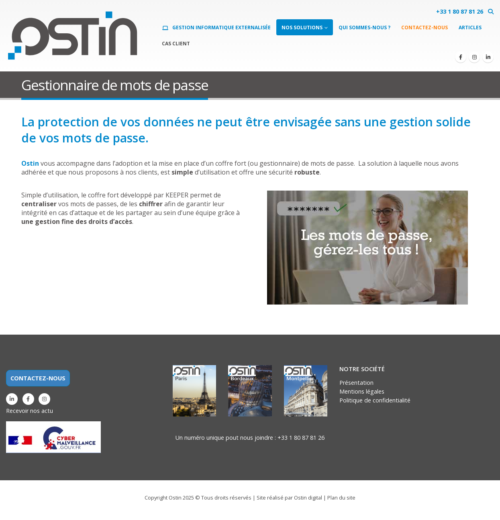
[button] (490, 11)
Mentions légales (361, 391)
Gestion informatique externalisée (216, 27)
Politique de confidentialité (374, 400)
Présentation (356, 382)
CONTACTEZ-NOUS (37, 378)
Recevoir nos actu (29, 410)
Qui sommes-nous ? (364, 27)
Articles (470, 27)
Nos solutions (302, 27)
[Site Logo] (72, 35)
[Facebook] (460, 57)
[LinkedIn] (488, 57)
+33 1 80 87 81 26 (459, 11)
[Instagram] (474, 57)
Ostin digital (308, 497)
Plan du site (341, 497)
